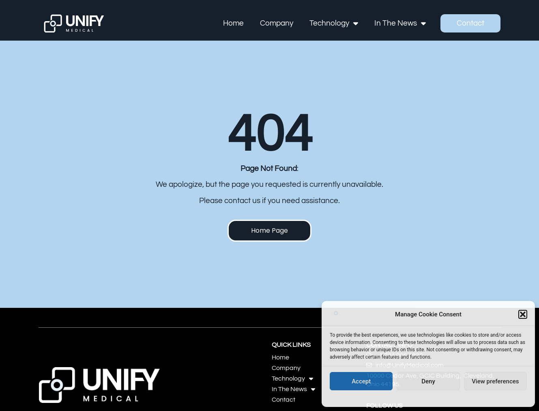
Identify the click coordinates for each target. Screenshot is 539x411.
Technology (334, 23)
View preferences (495, 381)
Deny (428, 381)
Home (233, 23)
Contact (471, 23)
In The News (400, 23)
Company (277, 23)
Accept (361, 381)
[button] (523, 314)
